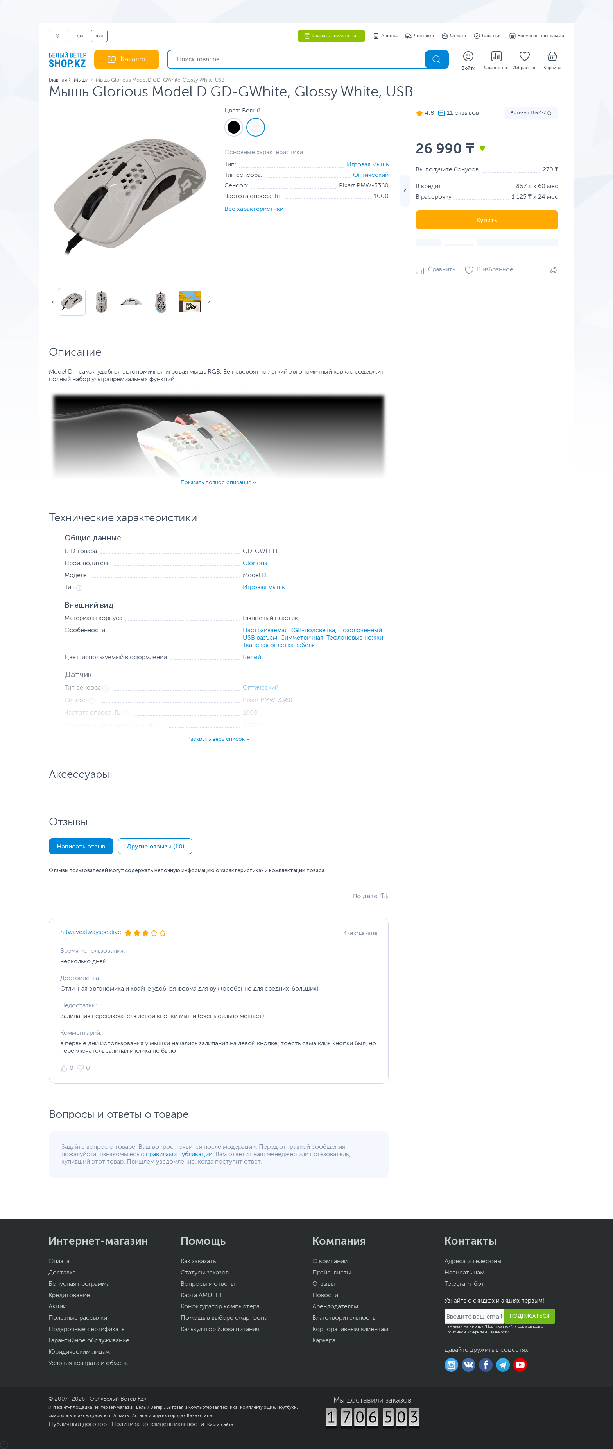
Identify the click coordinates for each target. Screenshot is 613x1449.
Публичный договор (77, 1424)
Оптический (371, 175)
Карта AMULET (202, 1295)
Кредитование (69, 1295)
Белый (252, 657)
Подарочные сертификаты (87, 1329)
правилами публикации (179, 1154)
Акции (57, 1307)
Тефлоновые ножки (354, 638)
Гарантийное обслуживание (88, 1341)
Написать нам (464, 1273)
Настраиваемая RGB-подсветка (289, 630)
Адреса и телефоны (473, 1261)
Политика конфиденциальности (157, 1424)
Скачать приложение (331, 36)
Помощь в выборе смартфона (224, 1318)
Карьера (323, 1341)
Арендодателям (335, 1307)
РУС (99, 36)
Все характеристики (253, 209)
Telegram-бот (464, 1284)
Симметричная (301, 638)
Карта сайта (220, 1424)
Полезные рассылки (77, 1318)
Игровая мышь (368, 165)
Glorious (255, 563)
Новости (325, 1295)
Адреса (385, 36)
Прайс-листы (331, 1273)
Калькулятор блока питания (220, 1329)
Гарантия (488, 36)
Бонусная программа (536, 36)
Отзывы (323, 1284)
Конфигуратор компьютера (220, 1307)
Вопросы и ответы (208, 1284)
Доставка (419, 36)
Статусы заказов (205, 1273)
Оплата (454, 36)
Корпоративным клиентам (350, 1329)
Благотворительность (343, 1318)
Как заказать (198, 1261)
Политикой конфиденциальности (477, 1332)
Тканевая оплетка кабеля (279, 645)
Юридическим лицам (79, 1352)
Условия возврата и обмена (88, 1363)
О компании (330, 1261)
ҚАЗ (79, 36)
